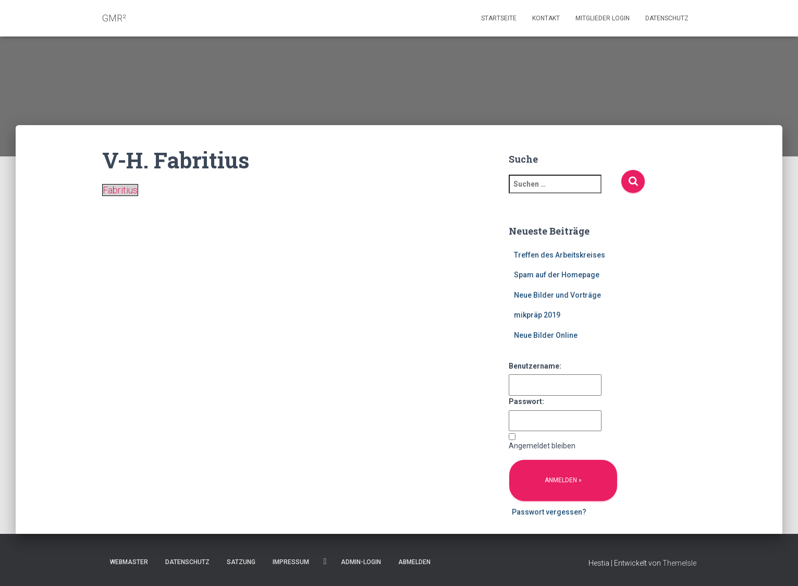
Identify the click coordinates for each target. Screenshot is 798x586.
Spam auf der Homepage (556, 275)
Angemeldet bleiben (542, 446)
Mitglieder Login (602, 18)
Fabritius (120, 190)
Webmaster (129, 562)
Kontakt (546, 18)
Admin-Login (361, 562)
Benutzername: (535, 366)
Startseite (499, 18)
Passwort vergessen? (549, 512)
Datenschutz (667, 18)
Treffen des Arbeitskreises (559, 255)
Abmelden (414, 562)
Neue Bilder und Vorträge (557, 295)
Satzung (241, 562)
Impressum (291, 562)
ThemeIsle (679, 563)
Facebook (325, 561)
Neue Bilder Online (546, 335)
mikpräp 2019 (537, 315)
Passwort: (526, 401)
